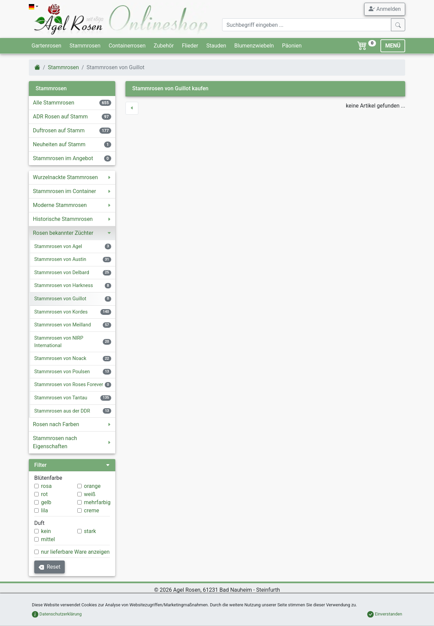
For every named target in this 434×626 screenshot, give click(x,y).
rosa (46, 486)
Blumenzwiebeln (254, 45)
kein (46, 531)
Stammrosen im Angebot (63, 158)
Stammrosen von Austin (60, 259)
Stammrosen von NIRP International (58, 341)
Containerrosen (126, 45)
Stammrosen (85, 45)
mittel (48, 539)
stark (90, 531)
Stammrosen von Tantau (60, 398)
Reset (49, 567)
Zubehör (164, 45)
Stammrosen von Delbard (61, 273)
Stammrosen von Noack (60, 358)
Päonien (292, 45)
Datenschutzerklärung (57, 613)
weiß (90, 494)
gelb (46, 502)
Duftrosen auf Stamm (59, 130)
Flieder (190, 45)
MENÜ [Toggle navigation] (392, 45)
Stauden (216, 45)
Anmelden (385, 8)
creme (91, 510)
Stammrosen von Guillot (60, 299)
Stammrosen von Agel (58, 246)
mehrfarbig (97, 502)
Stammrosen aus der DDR (62, 411)
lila (44, 510)
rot (44, 494)
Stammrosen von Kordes (60, 312)
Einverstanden (384, 613)
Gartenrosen (46, 45)
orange (92, 486)
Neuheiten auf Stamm (59, 144)
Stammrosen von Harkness (63, 285)
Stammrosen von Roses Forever (68, 384)
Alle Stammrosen (53, 102)
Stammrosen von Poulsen (62, 372)
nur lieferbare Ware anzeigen (75, 552)
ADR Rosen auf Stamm (60, 116)
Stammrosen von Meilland (62, 325)
